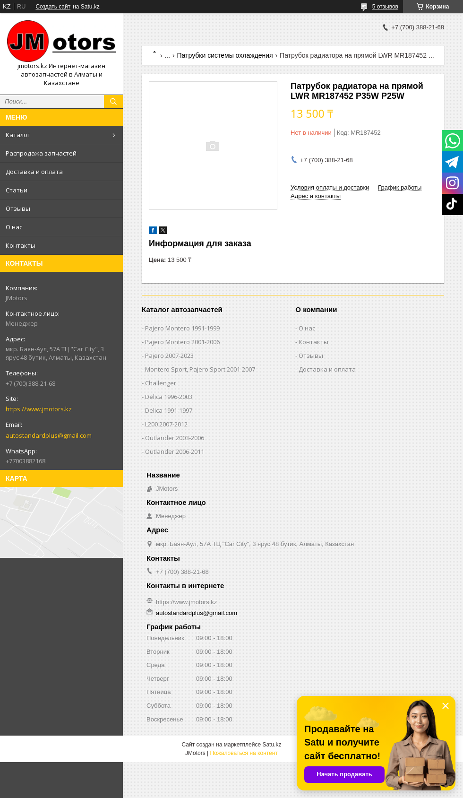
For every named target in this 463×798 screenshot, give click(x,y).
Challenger (160, 383)
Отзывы (18, 208)
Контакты (20, 245)
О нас (14, 227)
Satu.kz (271, 744)
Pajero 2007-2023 (169, 355)
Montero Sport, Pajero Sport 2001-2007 (200, 369)
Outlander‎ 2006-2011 (174, 451)
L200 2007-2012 (166, 424)
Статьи (16, 190)
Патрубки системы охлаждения (225, 55)
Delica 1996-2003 (168, 396)
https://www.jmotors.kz (39, 409)
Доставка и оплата (34, 171)
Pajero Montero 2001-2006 (182, 342)
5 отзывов (385, 6)
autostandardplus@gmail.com (49, 435)
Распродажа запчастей (41, 153)
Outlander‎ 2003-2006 (174, 438)
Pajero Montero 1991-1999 (182, 328)
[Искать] (113, 102)
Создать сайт (52, 6)
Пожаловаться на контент (244, 753)
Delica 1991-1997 (168, 410)
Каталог (18, 134)
